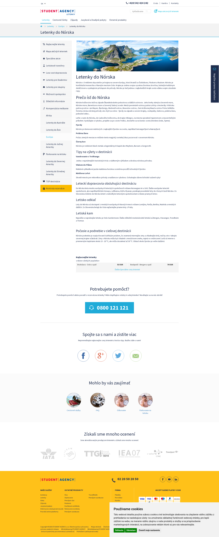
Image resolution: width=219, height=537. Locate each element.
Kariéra (165, 3)
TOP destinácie (53, 181)
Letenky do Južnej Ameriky (54, 145)
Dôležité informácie (55, 101)
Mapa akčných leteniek (56, 51)
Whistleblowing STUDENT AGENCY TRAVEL (102, 528)
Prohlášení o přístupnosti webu (87, 530)
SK (42, 3)
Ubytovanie (69, 496)
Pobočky (118, 493)
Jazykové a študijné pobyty (93, 19)
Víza (66, 493)
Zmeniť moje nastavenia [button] (149, 530)
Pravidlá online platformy (49, 510)
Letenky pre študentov (56, 80)
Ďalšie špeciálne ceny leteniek (127, 269)
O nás (155, 3)
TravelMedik (93, 493)
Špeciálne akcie (53, 58)
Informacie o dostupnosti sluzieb (51, 507)
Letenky (46, 19)
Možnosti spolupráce (56, 94)
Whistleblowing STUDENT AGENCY (73, 528)
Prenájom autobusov (72, 510)
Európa (61, 26)
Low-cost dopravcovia (56, 72)
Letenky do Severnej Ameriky (55, 163)
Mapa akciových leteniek (168, 11)
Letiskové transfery (55, 65)
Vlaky (42, 499)
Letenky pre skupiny (55, 87)
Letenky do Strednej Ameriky (55, 173)
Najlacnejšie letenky (55, 44)
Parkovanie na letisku (56, 154)
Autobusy (43, 493)
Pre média (118, 496)
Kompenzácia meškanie (57, 108)
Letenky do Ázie (53, 130)
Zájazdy (74, 19)
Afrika (49, 115)
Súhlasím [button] (119, 530)
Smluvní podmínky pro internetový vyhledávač (57, 530)
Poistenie (68, 502)
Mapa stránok (96, 525)
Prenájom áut (69, 499)
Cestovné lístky (60, 19)
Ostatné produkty (117, 19)
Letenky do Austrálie (55, 122)
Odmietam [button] (130, 530)
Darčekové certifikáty (72, 505)
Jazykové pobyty (46, 505)
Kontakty (175, 3)
